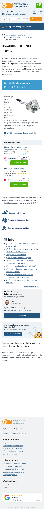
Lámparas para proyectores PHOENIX (19, 37)
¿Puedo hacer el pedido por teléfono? (21, 266)
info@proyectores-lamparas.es (14, 14)
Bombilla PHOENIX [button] (16, 147)
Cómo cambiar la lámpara (13, 451)
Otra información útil (31, 287)
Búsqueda (36, 19)
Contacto (6, 484)
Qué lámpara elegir (10, 454)
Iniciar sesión (37, 11)
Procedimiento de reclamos (13, 469)
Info (4, 443)
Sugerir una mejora (13, 333)
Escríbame (22, 316)
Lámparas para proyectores (15, 35)
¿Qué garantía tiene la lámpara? (18, 257)
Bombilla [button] (14, 169)
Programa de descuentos (16, 254)
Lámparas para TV (10, 475)
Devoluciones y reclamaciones (15, 463)
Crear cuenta (37, 13)
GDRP (5, 487)
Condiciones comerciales (12, 466)
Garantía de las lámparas (13, 446)
